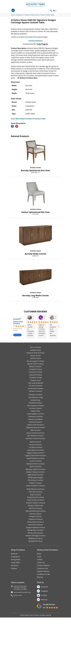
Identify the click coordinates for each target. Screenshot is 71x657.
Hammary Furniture (35, 462)
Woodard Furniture (35, 586)
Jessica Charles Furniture (35, 478)
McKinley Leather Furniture (35, 515)
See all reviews (17, 380)
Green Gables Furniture (35, 459)
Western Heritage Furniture (35, 581)
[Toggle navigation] (13, 10)
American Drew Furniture (35, 398)
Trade (39, 602)
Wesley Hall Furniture (35, 578)
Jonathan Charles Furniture (35, 484)
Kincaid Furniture (35, 490)
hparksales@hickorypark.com (22, 638)
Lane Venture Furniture (35, 495)
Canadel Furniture (35, 415)
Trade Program (42, 89)
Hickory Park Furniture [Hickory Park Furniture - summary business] (18, 368)
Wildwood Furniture (35, 584)
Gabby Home (35, 456)
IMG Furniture (35, 476)
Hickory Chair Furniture (35, 470)
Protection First (42, 614)
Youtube (44, 641)
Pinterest (44, 645)
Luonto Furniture (35, 506)
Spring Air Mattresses (35, 551)
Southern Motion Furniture (35, 548)
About (39, 599)
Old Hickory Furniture (35, 525)
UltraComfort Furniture (35, 567)
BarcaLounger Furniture (35, 406)
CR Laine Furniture (35, 431)
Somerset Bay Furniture (35, 545)
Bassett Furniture (35, 412)
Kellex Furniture (35, 487)
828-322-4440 (18, 641)
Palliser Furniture (35, 528)
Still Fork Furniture (35, 554)
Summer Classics (35, 559)
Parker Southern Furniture (35, 531)
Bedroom (14, 599)
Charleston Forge (35, 423)
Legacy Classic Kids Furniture (35, 501)
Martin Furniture (35, 512)
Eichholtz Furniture (35, 440)
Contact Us (41, 608)
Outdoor (14, 614)
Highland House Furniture (35, 473)
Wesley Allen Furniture (35, 575)
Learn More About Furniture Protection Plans (28, 164)
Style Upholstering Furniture (35, 556)
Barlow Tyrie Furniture (35, 409)
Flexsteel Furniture (35, 448)
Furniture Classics (35, 454)
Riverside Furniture (35, 537)
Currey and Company (35, 434)
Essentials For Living (35, 443)
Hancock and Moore (35, 465)
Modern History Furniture (35, 517)
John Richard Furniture (35, 481)
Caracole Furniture (35, 417)
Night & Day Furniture (35, 520)
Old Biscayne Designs (35, 523)
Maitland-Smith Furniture (35, 509)
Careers (40, 605)
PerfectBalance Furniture (35, 534)
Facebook (44, 632)
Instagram (44, 636)
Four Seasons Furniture (35, 451)
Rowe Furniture (35, 540)
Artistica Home (35, 213)
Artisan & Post (35, 401)
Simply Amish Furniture (35, 543)
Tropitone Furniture (35, 565)
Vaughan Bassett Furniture (35, 573)
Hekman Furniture (35, 467)
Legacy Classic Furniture (35, 498)
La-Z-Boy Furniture (35, 493)
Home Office (15, 608)
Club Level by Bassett (35, 428)
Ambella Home (35, 395)
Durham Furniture (35, 436)
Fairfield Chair (35, 445)
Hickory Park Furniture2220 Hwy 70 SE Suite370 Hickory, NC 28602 (20, 633)
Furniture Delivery (35, 86)
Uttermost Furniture (35, 570)
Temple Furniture (35, 562)
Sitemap (40, 622)
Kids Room (15, 611)
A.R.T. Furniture (35, 393)
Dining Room (15, 605)
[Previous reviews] (25, 371)
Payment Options (43, 617)
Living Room (15, 602)
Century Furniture (35, 420)
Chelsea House (35, 426)
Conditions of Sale (43, 620)
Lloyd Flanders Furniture (35, 504)
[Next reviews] (58, 371)
